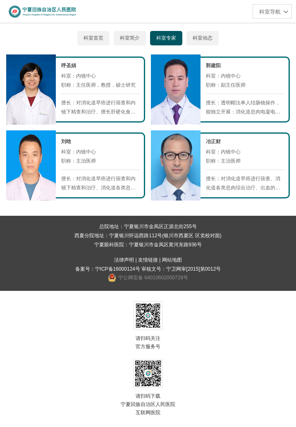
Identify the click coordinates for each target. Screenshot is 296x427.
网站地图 (172, 260)
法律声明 (124, 260)
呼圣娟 (68, 65)
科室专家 (166, 38)
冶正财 (213, 141)
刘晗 (66, 141)
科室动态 (202, 38)
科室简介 (130, 38)
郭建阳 (213, 65)
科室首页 (93, 38)
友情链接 (148, 260)
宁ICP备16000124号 (117, 269)
